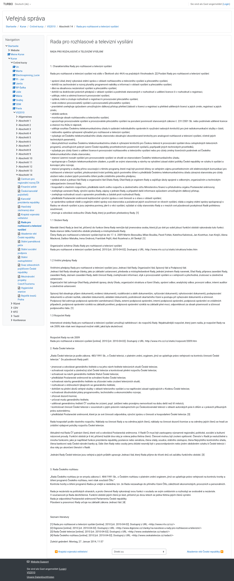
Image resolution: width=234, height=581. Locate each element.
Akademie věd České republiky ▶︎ (205, 551)
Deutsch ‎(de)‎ (22, 4)
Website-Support (38, 561)
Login (226, 4)
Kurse (23, 26)
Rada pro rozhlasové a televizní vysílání (97, 26)
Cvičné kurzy (36, 26)
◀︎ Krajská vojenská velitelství (71, 551)
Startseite (11, 26)
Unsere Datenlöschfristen (40, 577)
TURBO (8, 4)
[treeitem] (23, 183)
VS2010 (51, 26)
